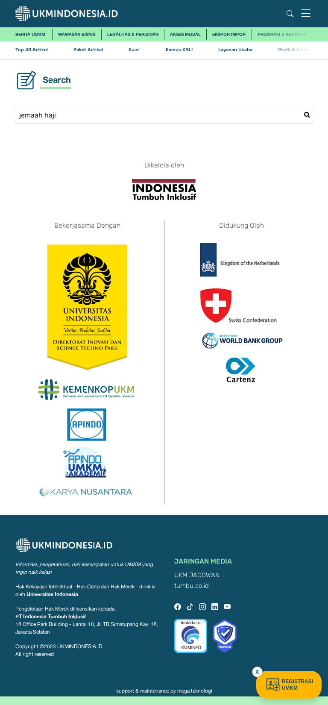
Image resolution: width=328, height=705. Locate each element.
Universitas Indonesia (52, 594)
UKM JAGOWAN (197, 575)
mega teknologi (194, 691)
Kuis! (134, 49)
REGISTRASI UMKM (289, 684)
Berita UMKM (30, 34)
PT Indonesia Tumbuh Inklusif (50, 616)
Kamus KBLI (179, 49)
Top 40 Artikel (31, 49)
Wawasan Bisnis (76, 34)
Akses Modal (185, 34)
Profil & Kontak (295, 49)
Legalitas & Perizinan (132, 34)
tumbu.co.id (191, 586)
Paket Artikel (88, 49)
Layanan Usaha (235, 49)
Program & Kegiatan (282, 34)
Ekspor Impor (229, 34)
